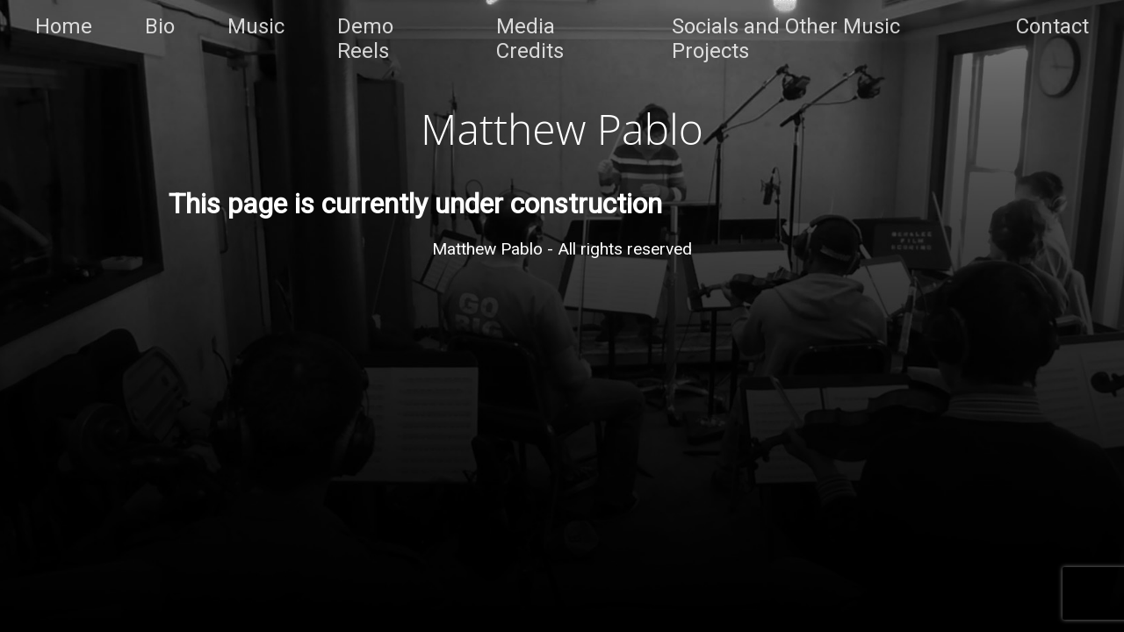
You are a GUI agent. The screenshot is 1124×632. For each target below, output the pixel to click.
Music (256, 26)
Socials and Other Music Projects (786, 38)
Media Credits (530, 38)
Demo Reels (365, 38)
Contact (1052, 26)
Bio (160, 26)
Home (63, 26)
